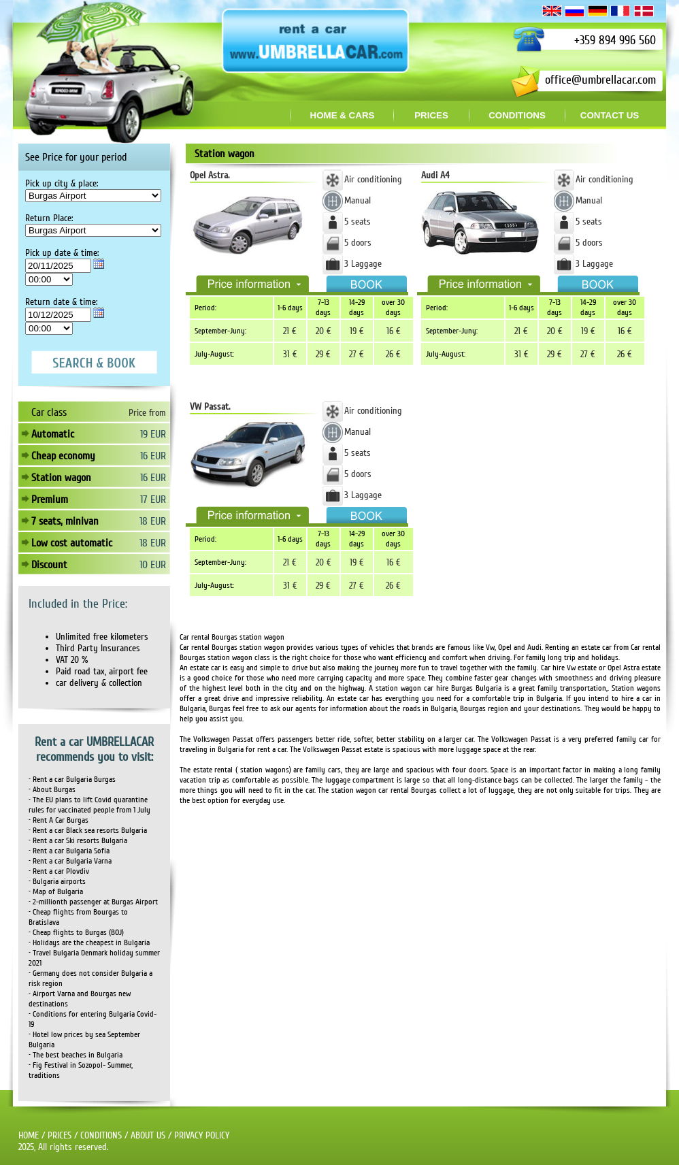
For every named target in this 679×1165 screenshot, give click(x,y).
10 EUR (152, 565)
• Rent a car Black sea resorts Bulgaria (88, 830)
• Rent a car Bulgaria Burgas (72, 779)
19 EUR (153, 434)
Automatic (52, 434)
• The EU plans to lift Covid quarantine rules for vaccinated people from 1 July (89, 805)
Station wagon (61, 478)
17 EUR (153, 499)
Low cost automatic (71, 543)
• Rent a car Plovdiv (59, 871)
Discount (49, 565)
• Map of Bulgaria (56, 892)
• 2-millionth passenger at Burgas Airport (93, 902)
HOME (28, 1135)
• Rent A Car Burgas (58, 820)
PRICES (59, 1135)
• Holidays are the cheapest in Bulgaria (89, 943)
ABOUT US (148, 1135)
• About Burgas (52, 790)
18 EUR (152, 521)
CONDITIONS (101, 1135)
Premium (49, 499)
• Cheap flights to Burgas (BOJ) (76, 933)
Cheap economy (63, 456)
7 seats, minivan (65, 521)
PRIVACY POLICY (201, 1135)
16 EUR (153, 456)
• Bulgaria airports (57, 881)
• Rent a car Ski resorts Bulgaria (78, 841)
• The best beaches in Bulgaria (75, 1055)
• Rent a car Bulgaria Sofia (69, 851)
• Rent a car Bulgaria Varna (70, 861)
